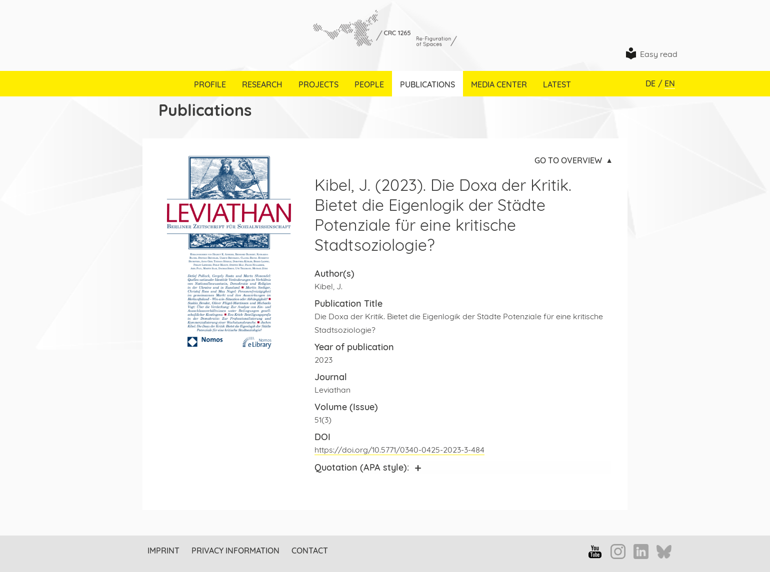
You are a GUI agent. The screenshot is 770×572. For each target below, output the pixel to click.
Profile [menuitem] (210, 84)
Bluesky (664, 552)
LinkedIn (641, 551)
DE (651, 83)
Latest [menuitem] (557, 84)
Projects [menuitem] (318, 84)
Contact (310, 551)
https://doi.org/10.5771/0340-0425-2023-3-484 (399, 450)
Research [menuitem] (262, 84)
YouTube (595, 551)
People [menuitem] (369, 84)
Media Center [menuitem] (499, 84)
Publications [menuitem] (427, 84)
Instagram (618, 551)
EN (669, 83)
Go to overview (568, 160)
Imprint (164, 551)
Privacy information (236, 551)
